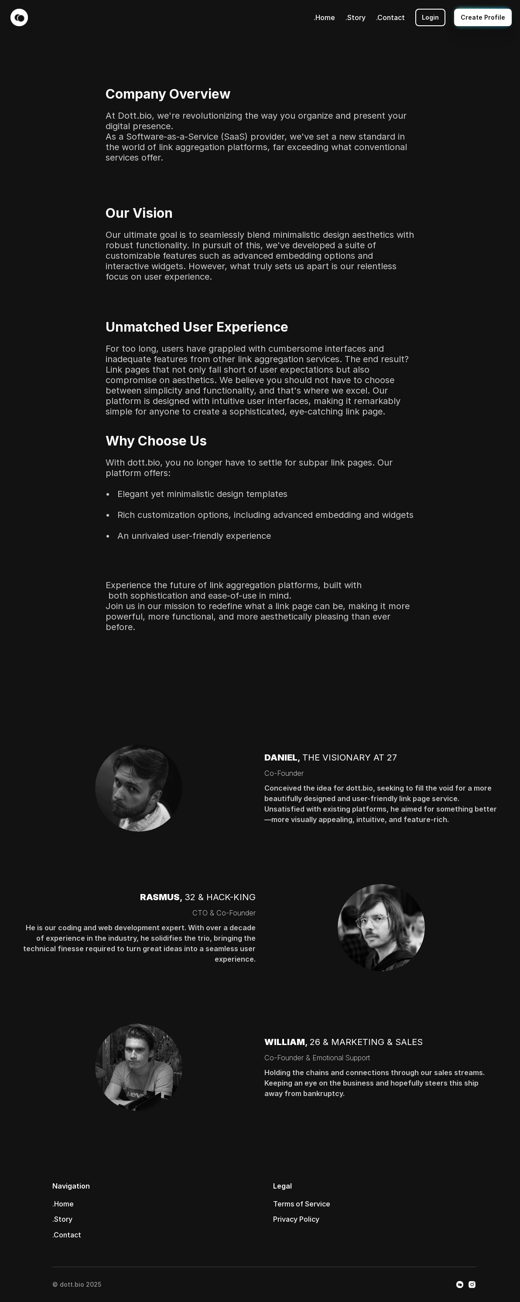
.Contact (390, 17)
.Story (356, 17)
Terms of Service (301, 1203)
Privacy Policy (296, 1219)
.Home (324, 17)
